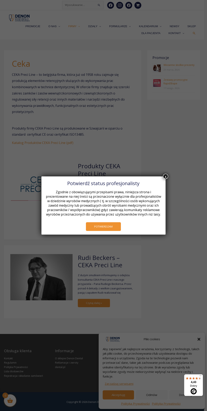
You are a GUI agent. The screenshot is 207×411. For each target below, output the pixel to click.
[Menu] (200, 376)
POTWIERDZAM (103, 226)
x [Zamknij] (165, 176)
